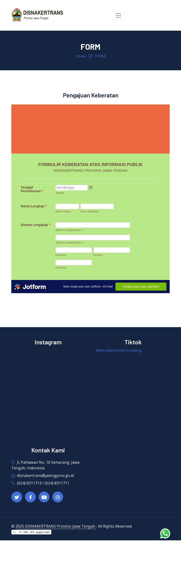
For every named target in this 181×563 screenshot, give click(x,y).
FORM (100, 56)
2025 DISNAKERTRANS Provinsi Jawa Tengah (56, 526)
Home (80, 56)
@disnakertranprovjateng (119, 350)
